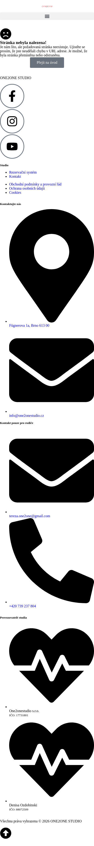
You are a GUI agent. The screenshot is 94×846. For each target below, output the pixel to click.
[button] (47, 16)
